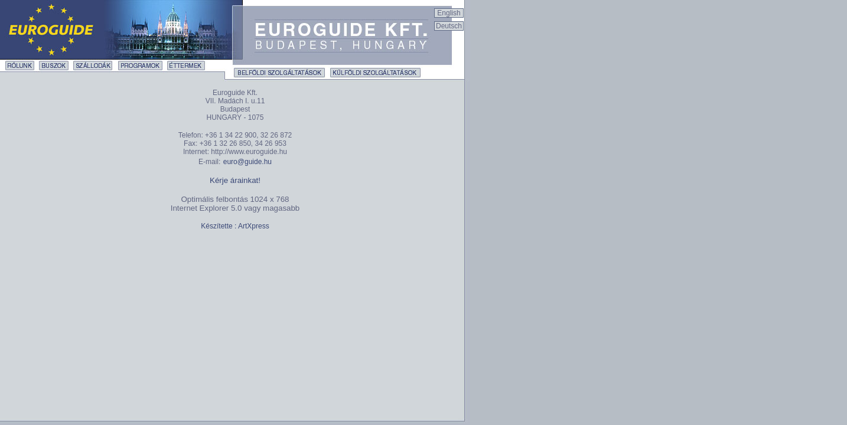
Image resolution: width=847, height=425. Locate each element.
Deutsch (449, 26)
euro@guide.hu (247, 162)
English (448, 13)
